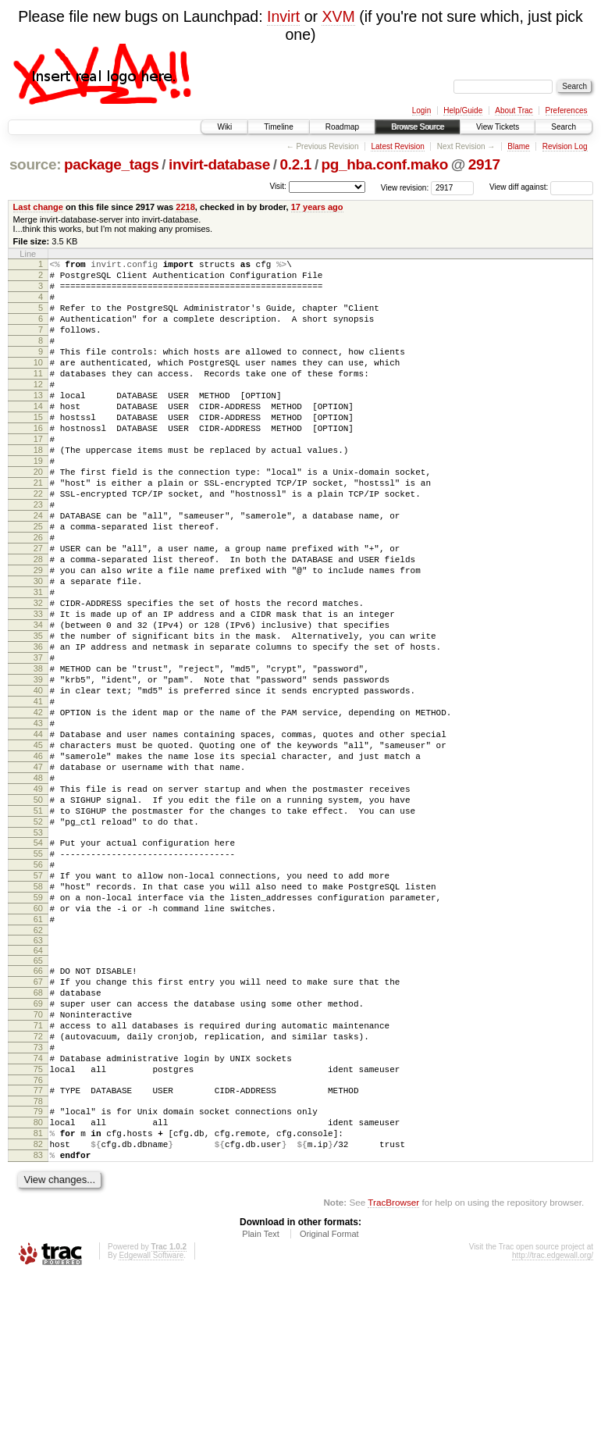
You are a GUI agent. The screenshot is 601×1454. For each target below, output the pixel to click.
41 (38, 795)
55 (38, 977)
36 (38, 728)
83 (38, 1330)
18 (38, 489)
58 (38, 1017)
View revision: (405, 187)
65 (38, 1101)
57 (38, 1004)
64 (38, 1091)
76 (38, 1244)
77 (38, 1254)
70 (38, 1164)
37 (38, 742)
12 (38, 410)
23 (38, 556)
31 (38, 662)
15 (38, 449)
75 (38, 1230)
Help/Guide (462, 110)
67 (38, 1124)
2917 (484, 164)
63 (38, 1080)
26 (38, 595)
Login (421, 110)
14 (38, 436)
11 (38, 396)
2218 (185, 207)
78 (38, 1267)
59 (38, 1030)
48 (38, 888)
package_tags (111, 164)
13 (38, 423)
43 (38, 821)
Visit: (277, 186)
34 (38, 702)
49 (38, 901)
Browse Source (417, 127)
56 (38, 991)
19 (38, 503)
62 (38, 1070)
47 (38, 874)
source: (35, 164)
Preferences (567, 110)
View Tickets (497, 127)
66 (38, 1111)
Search (563, 127)
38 (38, 755)
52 (38, 941)
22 (38, 542)
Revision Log (565, 146)
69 (38, 1151)
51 (38, 927)
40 (38, 781)
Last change (38, 207)
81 (38, 1304)
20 (38, 516)
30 (38, 649)
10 (38, 383)
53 (38, 954)
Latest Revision (397, 146)
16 (38, 463)
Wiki (224, 127)
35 (38, 715)
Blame (518, 146)
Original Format (329, 1412)
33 (38, 688)
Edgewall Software (151, 1433)
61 (38, 1057)
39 (38, 768)
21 (38, 529)
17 (38, 476)
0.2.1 (296, 164)
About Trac (513, 110)
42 (38, 808)
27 (38, 609)
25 (38, 582)
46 (38, 861)
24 (38, 569)
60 (38, 1044)
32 (38, 675)
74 (38, 1217)
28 (38, 622)
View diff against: (541, 187)
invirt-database (219, 164)
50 (38, 914)
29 (38, 635)
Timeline (278, 127)
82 (38, 1317)
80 (38, 1290)
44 (38, 834)
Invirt (283, 16)
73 (38, 1204)
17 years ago (317, 207)
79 (38, 1277)
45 (38, 848)
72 (38, 1191)
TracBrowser (393, 1380)
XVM (338, 16)
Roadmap (342, 127)
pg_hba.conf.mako (385, 164)
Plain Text (260, 1412)
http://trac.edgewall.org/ (552, 1433)
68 (38, 1137)
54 (38, 964)
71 (38, 1177)
